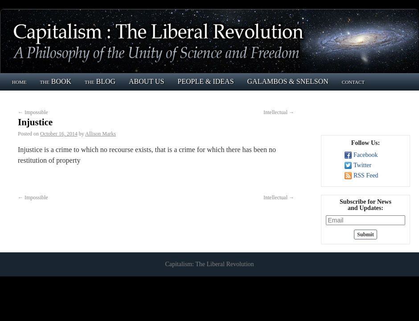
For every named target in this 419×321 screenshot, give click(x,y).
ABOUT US (146, 81)
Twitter (362, 165)
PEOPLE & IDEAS (205, 81)
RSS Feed (365, 175)
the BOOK (55, 81)
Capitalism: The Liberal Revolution (209, 264)
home (19, 81)
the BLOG (100, 81)
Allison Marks (100, 134)
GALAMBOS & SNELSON (288, 81)
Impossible (33, 112)
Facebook (365, 155)
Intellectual (278, 112)
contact (353, 81)
